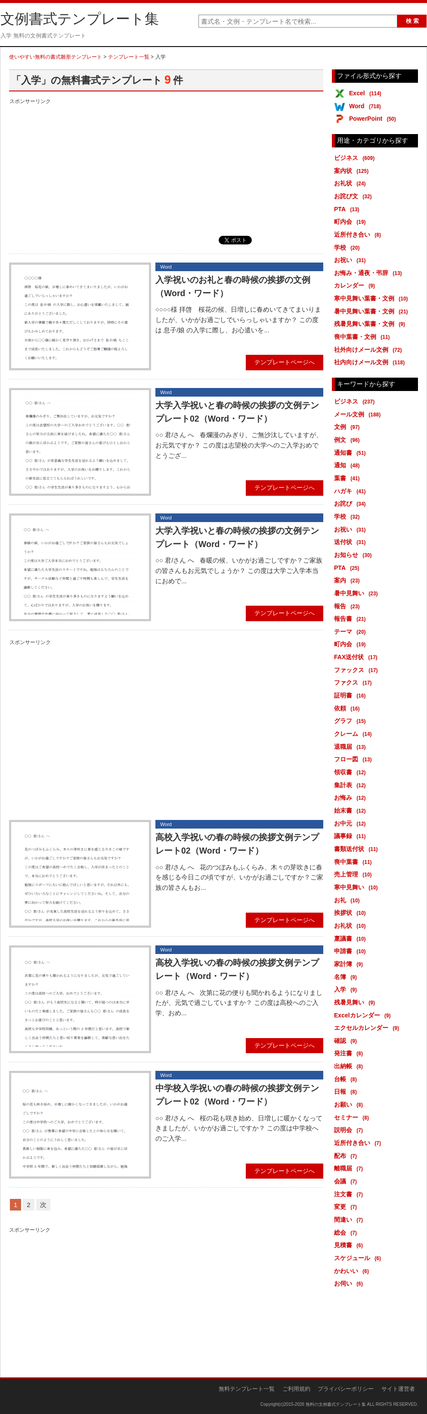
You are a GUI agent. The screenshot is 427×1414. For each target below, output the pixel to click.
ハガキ (351, 491)
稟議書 (351, 938)
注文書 (350, 1194)
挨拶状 (351, 912)
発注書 (350, 1053)
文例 (348, 426)
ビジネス (355, 157)
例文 (348, 439)
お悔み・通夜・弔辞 (369, 272)
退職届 (351, 746)
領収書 (351, 772)
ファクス (354, 682)
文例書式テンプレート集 (79, 19)
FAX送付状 (357, 657)
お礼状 (351, 183)
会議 (347, 1181)
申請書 (351, 951)
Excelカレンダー (364, 1015)
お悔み (351, 797)
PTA (348, 209)
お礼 (348, 900)
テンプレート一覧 (128, 57)
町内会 (351, 221)
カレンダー (356, 285)
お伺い (350, 1283)
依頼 (348, 708)
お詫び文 (354, 196)
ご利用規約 (296, 1389)
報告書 (351, 618)
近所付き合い (359, 234)
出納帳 (350, 1066)
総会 (347, 1232)
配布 (347, 1155)
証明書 (351, 695)
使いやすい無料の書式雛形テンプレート (55, 57)
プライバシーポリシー (346, 1389)
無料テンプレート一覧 (247, 1389)
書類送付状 (357, 848)
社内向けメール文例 (371, 362)
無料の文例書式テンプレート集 (336, 1404)
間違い (350, 1219)
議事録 (351, 835)
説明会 (350, 1129)
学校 (348, 247)
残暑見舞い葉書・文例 (371, 323)
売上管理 (354, 874)
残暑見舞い (356, 1002)
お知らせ (354, 554)
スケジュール (359, 1257)
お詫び (351, 503)
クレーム (354, 733)
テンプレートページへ (284, 362)
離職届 (350, 1168)
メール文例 (359, 414)
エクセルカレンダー (368, 1027)
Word (366, 106)
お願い (350, 1104)
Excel (366, 93)
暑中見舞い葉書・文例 (372, 311)
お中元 (351, 823)
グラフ (351, 720)
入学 (347, 989)
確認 (347, 1040)
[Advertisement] (166, 166)
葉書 (348, 478)
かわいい (353, 1270)
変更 (347, 1206)
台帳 (347, 1079)
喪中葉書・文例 (363, 336)
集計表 (351, 785)
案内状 (352, 170)
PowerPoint (374, 118)
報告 (348, 606)
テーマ (351, 631)
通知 (348, 465)
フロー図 (354, 759)
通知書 (351, 452)
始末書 (351, 810)
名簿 (347, 976)
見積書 (350, 1245)
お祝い (351, 260)
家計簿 (350, 963)
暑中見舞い (357, 593)
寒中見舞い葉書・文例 (372, 298)
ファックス (357, 669)
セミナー (353, 1117)
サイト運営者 (398, 1389)
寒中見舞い (357, 887)
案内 (348, 580)
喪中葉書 (354, 861)
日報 (347, 1091)
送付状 (351, 541)
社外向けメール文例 (369, 349)
